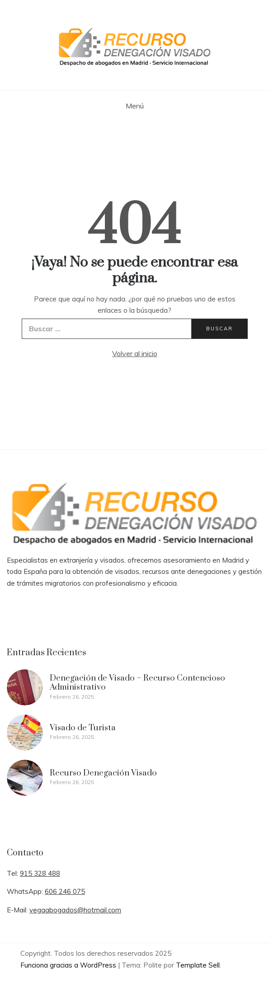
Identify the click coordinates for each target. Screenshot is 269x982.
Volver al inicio (134, 353)
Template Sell (198, 965)
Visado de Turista (83, 728)
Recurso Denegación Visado (103, 773)
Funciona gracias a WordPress (69, 965)
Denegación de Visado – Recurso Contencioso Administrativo (137, 682)
